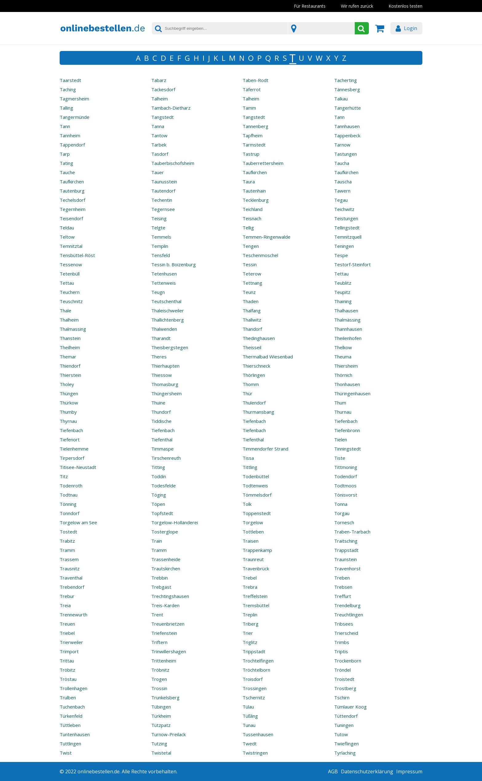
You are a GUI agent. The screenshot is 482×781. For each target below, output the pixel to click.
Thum (340, 403)
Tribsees (343, 624)
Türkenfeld (71, 716)
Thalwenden (164, 329)
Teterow (252, 274)
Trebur (67, 596)
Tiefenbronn (347, 430)
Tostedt (68, 532)
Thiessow (161, 375)
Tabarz (158, 80)
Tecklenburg (256, 200)
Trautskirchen (165, 568)
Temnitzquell (348, 237)
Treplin (250, 614)
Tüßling (250, 716)
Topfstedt (162, 513)
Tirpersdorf (72, 458)
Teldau (67, 228)
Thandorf (252, 329)
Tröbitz (67, 670)
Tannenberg (255, 126)
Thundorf (161, 412)
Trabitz (67, 541)
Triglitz (250, 642)
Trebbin (159, 578)
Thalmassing (73, 329)
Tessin (250, 264)
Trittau (67, 661)
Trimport (69, 651)
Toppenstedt (257, 513)
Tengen (251, 246)
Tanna (157, 126)
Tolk (247, 504)
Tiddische (161, 421)
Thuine (158, 403)
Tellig (248, 228)
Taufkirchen (255, 172)
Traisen (251, 541)
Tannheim (70, 135)
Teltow (67, 237)
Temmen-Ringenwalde (266, 237)
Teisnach (252, 218)
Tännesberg (347, 89)
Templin (159, 246)
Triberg (251, 624)
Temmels (161, 237)
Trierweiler (71, 642)
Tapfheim (253, 135)
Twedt (250, 743)
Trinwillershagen (168, 651)
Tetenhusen (164, 274)
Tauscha (343, 181)
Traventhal (71, 578)
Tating (66, 163)
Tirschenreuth (166, 458)
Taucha (341, 163)
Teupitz (342, 292)
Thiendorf (70, 366)
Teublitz (342, 283)
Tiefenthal (161, 439)
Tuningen (344, 725)
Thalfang (252, 310)
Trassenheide (165, 559)
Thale (65, 310)
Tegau (341, 200)
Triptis (341, 651)
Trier (248, 633)
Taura (249, 181)
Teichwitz (344, 209)
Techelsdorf (72, 200)
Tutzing (159, 743)
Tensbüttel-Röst (77, 255)
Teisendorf (71, 218)
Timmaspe (162, 449)
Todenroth (71, 485)
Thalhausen (346, 310)
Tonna (340, 504)
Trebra (250, 587)
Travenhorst (347, 568)
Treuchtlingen (348, 614)
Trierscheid (346, 633)
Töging (158, 495)
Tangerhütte (347, 108)
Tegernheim (72, 209)
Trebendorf (72, 587)
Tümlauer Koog (350, 707)
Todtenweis (255, 485)
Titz (64, 476)
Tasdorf (159, 154)
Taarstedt (70, 80)
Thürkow (69, 403)
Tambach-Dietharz (171, 108)
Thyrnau (68, 421)
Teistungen (346, 218)
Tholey (67, 384)
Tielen (340, 439)
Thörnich (343, 375)
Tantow (159, 135)
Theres (159, 356)
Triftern (159, 642)
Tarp (65, 154)
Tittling (250, 467)
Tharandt (161, 338)
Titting (158, 467)
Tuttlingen (70, 743)
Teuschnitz (71, 301)
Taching (68, 89)
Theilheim (70, 347)
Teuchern (70, 292)
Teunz (249, 292)
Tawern (342, 191)
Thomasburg (164, 384)
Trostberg (345, 688)
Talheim (159, 99)
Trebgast (161, 587)
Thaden (251, 301)
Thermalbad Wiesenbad (268, 356)
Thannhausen (348, 329)
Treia (65, 605)
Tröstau (68, 679)
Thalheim (69, 320)
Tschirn (342, 697)
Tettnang (252, 283)
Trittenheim (163, 661)
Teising (159, 218)
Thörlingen (254, 375)
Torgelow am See (78, 522)
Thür (247, 393)
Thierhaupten (165, 366)
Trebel (250, 578)
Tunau (249, 725)
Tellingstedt (347, 228)
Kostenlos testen (405, 6)
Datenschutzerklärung (367, 771)
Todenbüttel (256, 476)
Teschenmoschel (260, 255)
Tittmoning (345, 467)
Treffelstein (255, 596)
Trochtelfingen (258, 661)
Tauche (67, 172)
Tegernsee (163, 209)
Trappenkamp (257, 550)
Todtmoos (345, 485)
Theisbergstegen (169, 347)
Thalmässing (347, 320)
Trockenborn (347, 661)
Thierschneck (256, 366)
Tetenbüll (70, 274)
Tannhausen (347, 126)
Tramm (67, 550)
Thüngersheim (166, 393)
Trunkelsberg (165, 697)
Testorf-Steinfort (352, 264)
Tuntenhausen (75, 734)
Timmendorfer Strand (265, 449)
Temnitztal (71, 246)
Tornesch (344, 522)
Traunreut (253, 559)
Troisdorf (253, 679)
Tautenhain (254, 191)
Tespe (341, 255)
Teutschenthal (166, 301)
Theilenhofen (348, 338)
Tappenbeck (347, 135)
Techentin (161, 200)
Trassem (69, 559)
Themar (68, 356)
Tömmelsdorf (257, 495)
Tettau (341, 274)
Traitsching (346, 541)
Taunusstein (164, 181)
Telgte (158, 228)
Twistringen (255, 753)
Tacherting (345, 80)
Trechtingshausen (170, 596)
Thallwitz (252, 320)
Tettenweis (163, 283)
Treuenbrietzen (167, 624)
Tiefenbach (254, 421)
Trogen (159, 679)
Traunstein (345, 559)
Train (156, 541)
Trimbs (341, 642)
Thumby (68, 412)
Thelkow (343, 347)
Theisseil (252, 347)
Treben (342, 578)
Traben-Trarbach (352, 532)
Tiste (339, 458)
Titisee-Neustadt (78, 467)
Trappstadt (346, 550)
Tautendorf (163, 191)
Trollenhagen (73, 688)
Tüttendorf (346, 716)
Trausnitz (70, 568)
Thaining (343, 301)
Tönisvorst (345, 495)
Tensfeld (160, 255)
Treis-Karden (165, 605)
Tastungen (345, 154)
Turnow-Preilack (168, 734)
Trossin (159, 688)
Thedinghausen (259, 338)
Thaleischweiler (167, 310)
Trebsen (343, 587)
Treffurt (342, 596)
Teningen (344, 246)
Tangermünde (74, 117)
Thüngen (69, 393)
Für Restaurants (310, 6)
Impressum (409, 771)
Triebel (67, 633)
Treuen (67, 624)
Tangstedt (162, 117)
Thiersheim (346, 366)
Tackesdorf (163, 89)
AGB (333, 771)
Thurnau (342, 412)
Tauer (157, 172)
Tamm (249, 108)
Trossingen (255, 688)
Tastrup (251, 154)
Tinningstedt (347, 449)
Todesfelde (163, 485)
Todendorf (345, 476)
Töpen (158, 504)
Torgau (342, 513)
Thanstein (70, 338)
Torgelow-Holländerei (174, 522)
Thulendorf (254, 403)
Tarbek (158, 145)
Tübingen (161, 707)
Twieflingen (346, 743)
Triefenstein (164, 633)
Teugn (158, 292)
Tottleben (253, 532)
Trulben (68, 697)
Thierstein (70, 375)
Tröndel (342, 670)
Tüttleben (70, 725)
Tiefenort (70, 439)
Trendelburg (347, 605)
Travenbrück (256, 568)
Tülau (248, 707)
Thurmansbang (258, 412)
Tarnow (342, 145)
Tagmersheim (74, 99)
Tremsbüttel (256, 605)
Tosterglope (164, 532)
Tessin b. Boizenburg (173, 264)
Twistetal (161, 753)
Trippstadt (254, 651)
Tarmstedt (254, 145)
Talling (66, 108)
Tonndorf (69, 513)
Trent (157, 614)
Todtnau (68, 495)
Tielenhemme (74, 449)
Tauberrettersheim (263, 163)
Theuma (342, 356)
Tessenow (71, 264)
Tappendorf (72, 145)
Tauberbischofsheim (172, 163)
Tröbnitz (160, 670)
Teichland (253, 209)
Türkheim (161, 716)
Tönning (68, 504)
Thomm (251, 384)
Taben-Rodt (255, 80)
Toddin (158, 476)
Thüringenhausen (352, 393)
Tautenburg (72, 191)
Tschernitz (254, 697)
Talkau (341, 99)
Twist (66, 753)
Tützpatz (161, 725)
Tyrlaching (345, 753)
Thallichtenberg (167, 320)
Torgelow (253, 522)
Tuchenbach (72, 707)
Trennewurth (73, 614)
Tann (339, 117)
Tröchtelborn (256, 670)
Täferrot (252, 89)
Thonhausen (347, 384)
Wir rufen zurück (357, 6)
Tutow (341, 734)
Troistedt (344, 679)
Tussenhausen (258, 734)
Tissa (248, 458)
